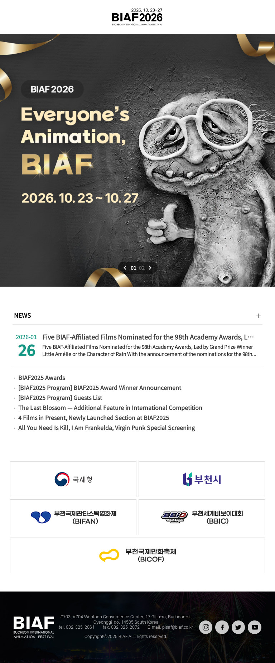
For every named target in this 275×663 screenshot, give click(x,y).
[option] (137, 160)
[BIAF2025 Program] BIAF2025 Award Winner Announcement (99, 387)
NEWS (22, 315)
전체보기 (16, 17)
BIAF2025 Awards (41, 377)
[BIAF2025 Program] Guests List (60, 397)
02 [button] (142, 267)
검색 (259, 17)
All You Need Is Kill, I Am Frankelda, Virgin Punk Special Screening (106, 427)
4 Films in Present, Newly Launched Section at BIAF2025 (93, 417)
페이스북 (221, 625)
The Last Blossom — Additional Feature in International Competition (110, 407)
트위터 (237, 622)
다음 (149, 268)
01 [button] (133, 267)
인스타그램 (205, 625)
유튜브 (254, 622)
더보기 (258, 316)
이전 (126, 268)
